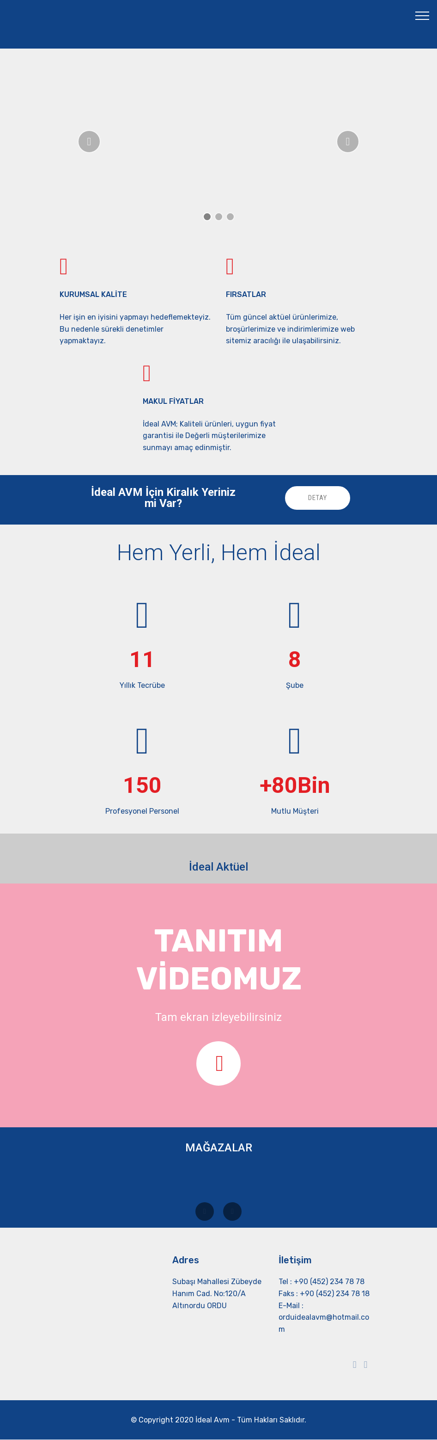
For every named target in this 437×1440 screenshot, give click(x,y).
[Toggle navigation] (422, 15)
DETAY (316, 498)
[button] (89, 141)
